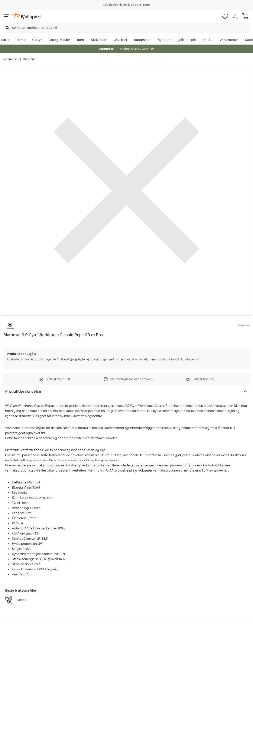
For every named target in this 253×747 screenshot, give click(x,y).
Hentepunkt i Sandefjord (22, 710)
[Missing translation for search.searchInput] (7, 28)
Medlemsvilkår (118, 696)
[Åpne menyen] (6, 16)
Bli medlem (234, 646)
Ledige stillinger (119, 703)
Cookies (149, 740)
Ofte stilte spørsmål (19, 682)
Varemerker (229, 40)
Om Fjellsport (117, 682)
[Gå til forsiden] (26, 16)
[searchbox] (131, 28)
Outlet (208, 40)
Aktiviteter (99, 40)
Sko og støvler (59, 40)
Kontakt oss (13, 716)
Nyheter (164, 40)
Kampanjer (142, 40)
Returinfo (11, 696)
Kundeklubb (116, 689)
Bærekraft (114, 710)
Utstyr (37, 40)
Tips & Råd (12, 703)
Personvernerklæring (110, 740)
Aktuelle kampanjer (70, 682)
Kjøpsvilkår (133, 740)
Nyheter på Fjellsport (71, 689)
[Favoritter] (224, 16)
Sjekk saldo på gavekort (22, 689)
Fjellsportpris (187, 40)
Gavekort (120, 40)
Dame (20, 40)
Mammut (29, 59)
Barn (80, 40)
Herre (5, 40)
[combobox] (126, 28)
